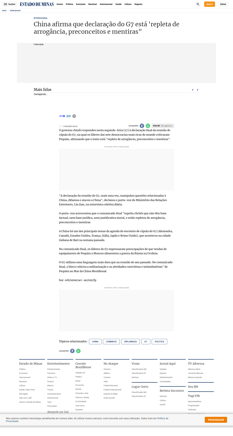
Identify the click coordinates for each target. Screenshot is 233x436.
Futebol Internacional (112, 390)
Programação (193, 405)
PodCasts (192, 409)
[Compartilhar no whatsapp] (148, 126)
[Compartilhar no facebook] (142, 126)
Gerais (60, 4)
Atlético (107, 373)
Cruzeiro (107, 377)
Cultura (128, 4)
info (74, 116)
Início (4, 10)
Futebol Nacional (111, 385)
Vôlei (106, 381)
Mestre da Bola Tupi (196, 414)
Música (50, 385)
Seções (9, 4)
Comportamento (54, 394)
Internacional (106, 4)
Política (69, 4)
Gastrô (162, 404)
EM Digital (23, 394)
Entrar (223, 4)
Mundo (78, 389)
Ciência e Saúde (82, 397)
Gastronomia (52, 398)
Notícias (135, 377)
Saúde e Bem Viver (27, 390)
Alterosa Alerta (194, 369)
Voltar (192, 90)
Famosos (51, 373)
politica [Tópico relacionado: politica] (159, 341)
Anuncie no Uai (58, 412)
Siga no (156, 126)
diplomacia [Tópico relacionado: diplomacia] (130, 341)
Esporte (163, 373)
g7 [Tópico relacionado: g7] (145, 341)
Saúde (118, 4)
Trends (50, 390)
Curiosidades (165, 381)
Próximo (197, 90)
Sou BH (193, 386)
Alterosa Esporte (195, 377)
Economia (80, 4)
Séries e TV (52, 377)
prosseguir (216, 419)
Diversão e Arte (81, 393)
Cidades (163, 369)
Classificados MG (139, 369)
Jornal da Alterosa (195, 373)
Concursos (80, 405)
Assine (209, 4)
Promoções (52, 406)
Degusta (138, 4)
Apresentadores (194, 401)
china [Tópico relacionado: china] (95, 341)
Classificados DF (139, 373)
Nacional (92, 4)
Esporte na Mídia (111, 394)
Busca (197, 4)
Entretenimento (53, 369)
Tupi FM (194, 396)
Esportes (79, 409)
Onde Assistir (109, 398)
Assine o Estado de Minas (30, 402)
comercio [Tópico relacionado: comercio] (111, 341)
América (107, 369)
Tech (49, 402)
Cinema (50, 381)
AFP (68, 116)
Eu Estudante (80, 401)
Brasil (77, 381)
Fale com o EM (25, 398)
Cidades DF (80, 373)
